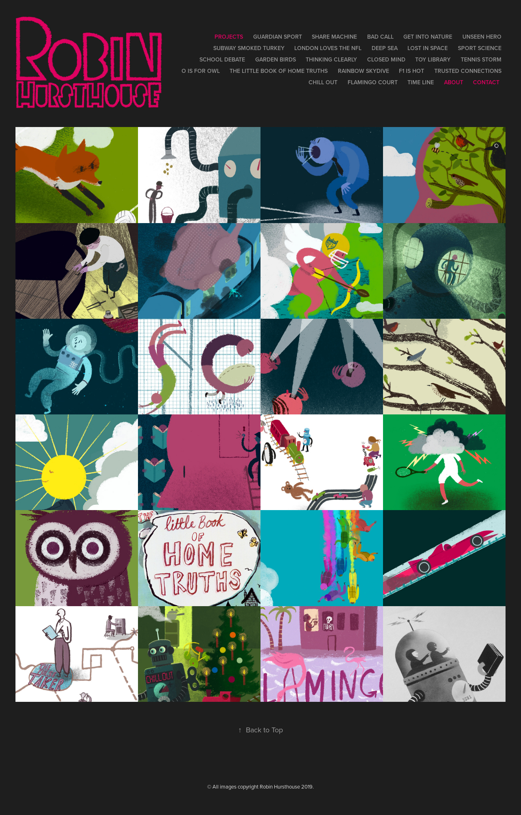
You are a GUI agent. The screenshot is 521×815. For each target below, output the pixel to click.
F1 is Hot (411, 71)
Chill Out (323, 82)
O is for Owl (201, 71)
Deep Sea (385, 48)
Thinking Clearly (331, 59)
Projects (229, 37)
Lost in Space (427, 48)
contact (486, 82)
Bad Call (380, 37)
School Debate (222, 59)
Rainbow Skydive (363, 71)
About (453, 82)
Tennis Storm (481, 59)
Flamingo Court (373, 82)
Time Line (420, 82)
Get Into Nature (427, 37)
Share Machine (334, 37)
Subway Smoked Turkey (249, 48)
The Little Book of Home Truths (279, 71)
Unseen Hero (481, 37)
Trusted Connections (467, 71)
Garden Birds (275, 59)
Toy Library (433, 59)
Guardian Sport (277, 37)
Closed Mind (386, 59)
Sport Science (479, 48)
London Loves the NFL (327, 48)
